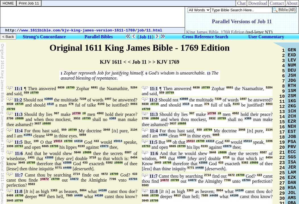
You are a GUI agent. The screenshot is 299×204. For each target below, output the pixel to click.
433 (96, 141)
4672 (104, 174)
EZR (292, 121)
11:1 (18, 88)
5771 (58, 167)
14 (282, 117)
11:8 (18, 191)
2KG (292, 106)
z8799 (70, 87)
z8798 (31, 162)
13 (208, 73)
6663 (133, 104)
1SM (292, 91)
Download (257, 3)
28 (282, 188)
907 (56, 113)
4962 (100, 113)
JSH (292, 75)
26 (282, 178)
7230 (82, 99)
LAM (292, 172)
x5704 (133, 179)
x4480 (67, 167)
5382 (109, 162)
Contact (277, 3)
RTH (292, 85)
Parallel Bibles (99, 36)
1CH (292, 111)
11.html (154, 30)
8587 (128, 152)
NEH (292, 126)
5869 (82, 135)
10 (282, 96)
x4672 (74, 179)
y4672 (44, 179)
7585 (69, 195)
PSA (292, 141)
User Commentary (266, 36)
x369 (112, 118)
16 (282, 127)
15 (282, 122)
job (140, 30)
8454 (133, 157)
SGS (292, 157)
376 (71, 104)
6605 (45, 146)
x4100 (102, 190)
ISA (292, 162)
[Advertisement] (92, 17)
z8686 (19, 118)
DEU (292, 70)
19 (282, 142)
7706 (112, 179)
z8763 (18, 146)
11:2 (18, 99)
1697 (108, 99)
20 (282, 147)
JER (292, 167)
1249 (49, 135)
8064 (83, 190)
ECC (292, 152)
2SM (292, 96)
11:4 (18, 130)
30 (282, 198)
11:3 (18, 114)
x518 (50, 104)
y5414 (58, 141)
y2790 (76, 113)
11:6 (19, 153)
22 (282, 157)
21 (282, 152)
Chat (241, 3)
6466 (10, 195)
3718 (92, 157)
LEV (292, 60)
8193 (100, 104)
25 (282, 173)
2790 (10, 118)
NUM (292, 65)
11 (282, 101)
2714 (76, 174)
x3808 (48, 99)
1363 (54, 190)
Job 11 (145, 37)
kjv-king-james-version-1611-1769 (98, 30)
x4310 (78, 141)
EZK (292, 177)
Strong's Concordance (44, 36)
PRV (292, 147)
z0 (84, 113)
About (292, 3)
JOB (292, 136)
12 (282, 106)
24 (282, 168)
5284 (133, 87)
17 (282, 132)
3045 (21, 162)
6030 (61, 87)
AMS (292, 198)
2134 (133, 129)
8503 (31, 184)
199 (36, 141)
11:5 (18, 142)
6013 (42, 195)
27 (282, 183)
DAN (292, 182)
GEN (292, 50)
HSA (292, 187)
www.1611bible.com (40, 30)
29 (282, 193)
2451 (31, 157)
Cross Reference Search (205, 36)
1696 (10, 146)
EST (292, 131)
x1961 (28, 135)
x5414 (118, 141)
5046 (77, 152)
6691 (94, 87)
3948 (106, 129)
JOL (292, 193)
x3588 (49, 157)
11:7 (19, 175)
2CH (292, 116)
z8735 (19, 104)
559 (26, 92)
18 (282, 137)
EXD (292, 55)
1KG (292, 101)
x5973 (104, 146)
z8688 (46, 123)
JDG (292, 80)
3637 (37, 123)
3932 (77, 118)
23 (282, 162)
